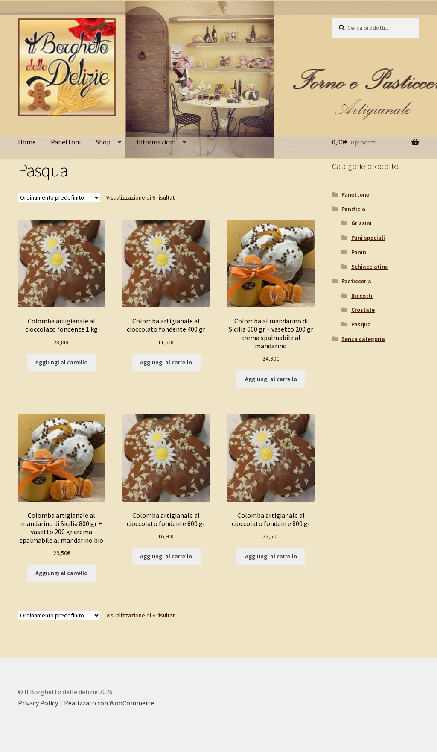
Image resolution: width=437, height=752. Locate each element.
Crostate (363, 310)
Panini (359, 252)
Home (27, 142)
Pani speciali (368, 237)
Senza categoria (363, 339)
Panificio (353, 209)
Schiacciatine (369, 266)
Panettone (355, 194)
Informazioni (156, 142)
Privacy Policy (38, 703)
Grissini (361, 223)
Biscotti (362, 296)
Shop (103, 142)
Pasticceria (356, 281)
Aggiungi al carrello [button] (61, 362)
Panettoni (66, 142)
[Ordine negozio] (59, 197)
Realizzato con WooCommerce (109, 703)
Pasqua (361, 324)
